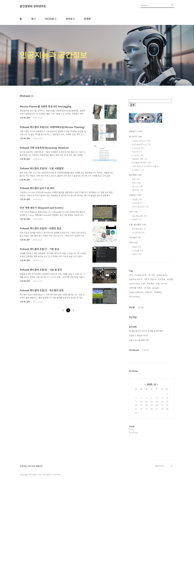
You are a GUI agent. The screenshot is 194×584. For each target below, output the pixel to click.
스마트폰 (137, 250)
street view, (134, 283)
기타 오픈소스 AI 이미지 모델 (145, 166)
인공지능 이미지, (136, 279)
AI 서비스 (138, 169)
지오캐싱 (135, 237)
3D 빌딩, (147, 287)
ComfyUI (138, 148)
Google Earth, (140, 274)
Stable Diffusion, (136, 292)
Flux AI (137, 151)
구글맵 (137, 199)
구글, (158, 283)
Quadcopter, (162, 274)
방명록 (87, 18)
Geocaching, (134, 296)
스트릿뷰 (137, 203)
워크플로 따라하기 (141, 162)
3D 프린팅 (138, 232)
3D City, (151, 274)
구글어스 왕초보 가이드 (138, 335)
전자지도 (137, 190)
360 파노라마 (139, 215)
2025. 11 (151, 384)
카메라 (137, 219)
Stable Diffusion (141, 140)
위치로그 (70, 18)
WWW (136, 246)
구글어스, (149, 292)
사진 (133, 211)
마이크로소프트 (140, 206)
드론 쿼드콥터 (25, 117)
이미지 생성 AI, (150, 279)
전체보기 (136, 131)
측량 (136, 182)
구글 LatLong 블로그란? (139, 340)
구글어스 (135, 195)
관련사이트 (159, 563)
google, (156, 287)
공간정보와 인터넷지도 (33, 6)
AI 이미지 (135, 136)
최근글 (132, 307)
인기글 (141, 307)
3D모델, (170, 279)
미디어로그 (50, 18)
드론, (143, 283)
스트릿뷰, (162, 279)
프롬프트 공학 (140, 159)
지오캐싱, (151, 283)
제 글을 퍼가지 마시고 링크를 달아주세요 (146, 330)
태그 (33, 18)
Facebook (134, 349)
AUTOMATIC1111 (141, 144)
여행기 (137, 254)
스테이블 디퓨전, (136, 287)
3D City (137, 186)
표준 (136, 179)
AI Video (138, 155)
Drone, (164, 283)
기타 (133, 242)
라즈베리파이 (139, 228)
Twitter (145, 349)
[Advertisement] (151, 486)
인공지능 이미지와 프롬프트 (31, 564)
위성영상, (158, 292)
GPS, (131, 274)
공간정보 (135, 174)
